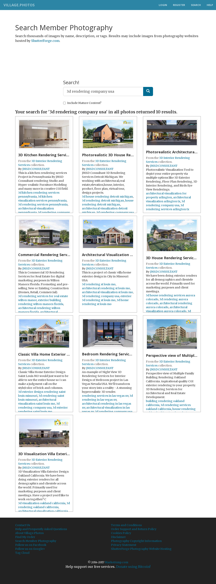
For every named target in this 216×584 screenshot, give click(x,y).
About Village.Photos (29, 533)
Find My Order (25, 537)
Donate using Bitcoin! (133, 567)
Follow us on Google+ (30, 549)
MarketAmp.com (116, 562)
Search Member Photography (35, 541)
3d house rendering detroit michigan (107, 196)
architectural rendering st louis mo (106, 288)
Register (179, 5)
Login (163, 5)
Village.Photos (18, 5)
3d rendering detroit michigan (103, 200)
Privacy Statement (123, 545)
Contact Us (22, 525)
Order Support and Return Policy (133, 529)
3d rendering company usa (115, 212)
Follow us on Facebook (30, 545)
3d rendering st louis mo (99, 284)
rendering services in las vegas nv (105, 395)
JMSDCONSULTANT (36, 169)
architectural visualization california (43, 511)
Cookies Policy (121, 533)
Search (196, 5)
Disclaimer (118, 537)
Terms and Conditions (126, 525)
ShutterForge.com (45, 41)
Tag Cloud (22, 553)
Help (210, 5)
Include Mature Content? (82, 103)
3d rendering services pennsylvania (43, 204)
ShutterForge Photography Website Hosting (141, 549)
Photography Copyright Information (136, 541)
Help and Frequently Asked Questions (41, 529)
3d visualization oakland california (41, 503)
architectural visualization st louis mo (107, 292)
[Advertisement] (108, 56)
